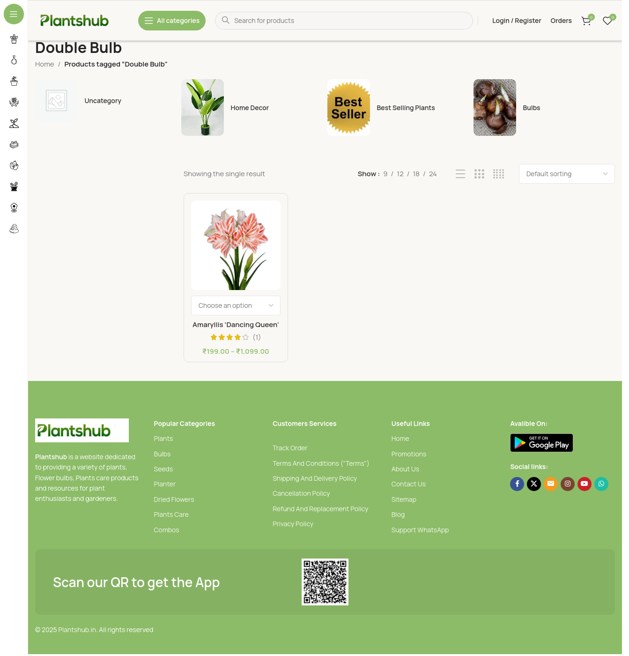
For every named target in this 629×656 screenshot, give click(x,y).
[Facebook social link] (517, 484)
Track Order (290, 447)
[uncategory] (106, 100)
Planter (165, 483)
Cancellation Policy (301, 493)
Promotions (409, 453)
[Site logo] (82, 20)
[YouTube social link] (584, 484)
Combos (166, 529)
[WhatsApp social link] (601, 484)
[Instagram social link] (568, 484)
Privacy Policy (293, 523)
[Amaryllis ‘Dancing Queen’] (236, 245)
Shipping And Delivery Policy (315, 478)
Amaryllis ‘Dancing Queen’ (235, 324)
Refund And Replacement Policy (320, 508)
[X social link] (534, 484)
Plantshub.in (77, 629)
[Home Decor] (252, 107)
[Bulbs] (544, 107)
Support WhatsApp (420, 529)
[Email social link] (551, 484)
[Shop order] (567, 174)
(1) (256, 337)
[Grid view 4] (498, 174)
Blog (398, 514)
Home (44, 64)
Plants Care (171, 514)
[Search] (344, 21)
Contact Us (409, 483)
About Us (405, 468)
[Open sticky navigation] (171, 20)
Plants (163, 438)
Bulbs (162, 453)
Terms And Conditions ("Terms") (321, 463)
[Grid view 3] (479, 174)
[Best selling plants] (398, 107)
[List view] (460, 174)
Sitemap (404, 499)
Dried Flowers (174, 499)
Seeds (163, 468)
